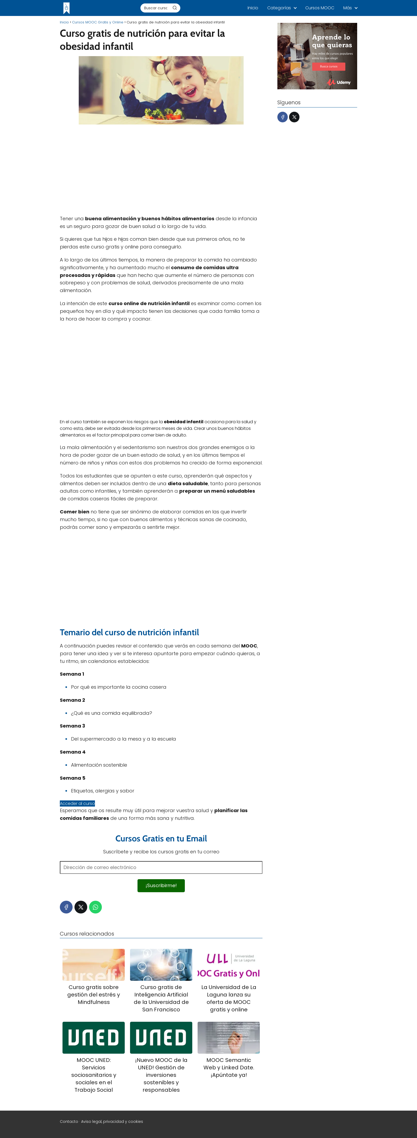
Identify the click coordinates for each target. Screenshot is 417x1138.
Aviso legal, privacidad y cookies (112, 1121)
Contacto (69, 1121)
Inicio (253, 8)
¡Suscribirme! (161, 885)
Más (347, 8)
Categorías (279, 8)
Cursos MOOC (319, 8)
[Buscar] (174, 7)
